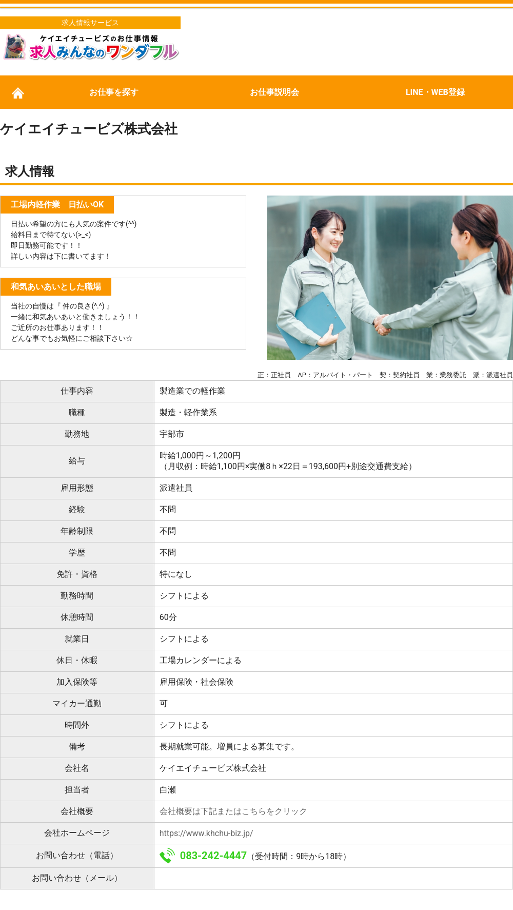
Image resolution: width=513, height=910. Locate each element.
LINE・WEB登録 (435, 92)
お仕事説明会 (274, 92)
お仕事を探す (114, 92)
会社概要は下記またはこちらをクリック (233, 811)
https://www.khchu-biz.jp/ (206, 833)
